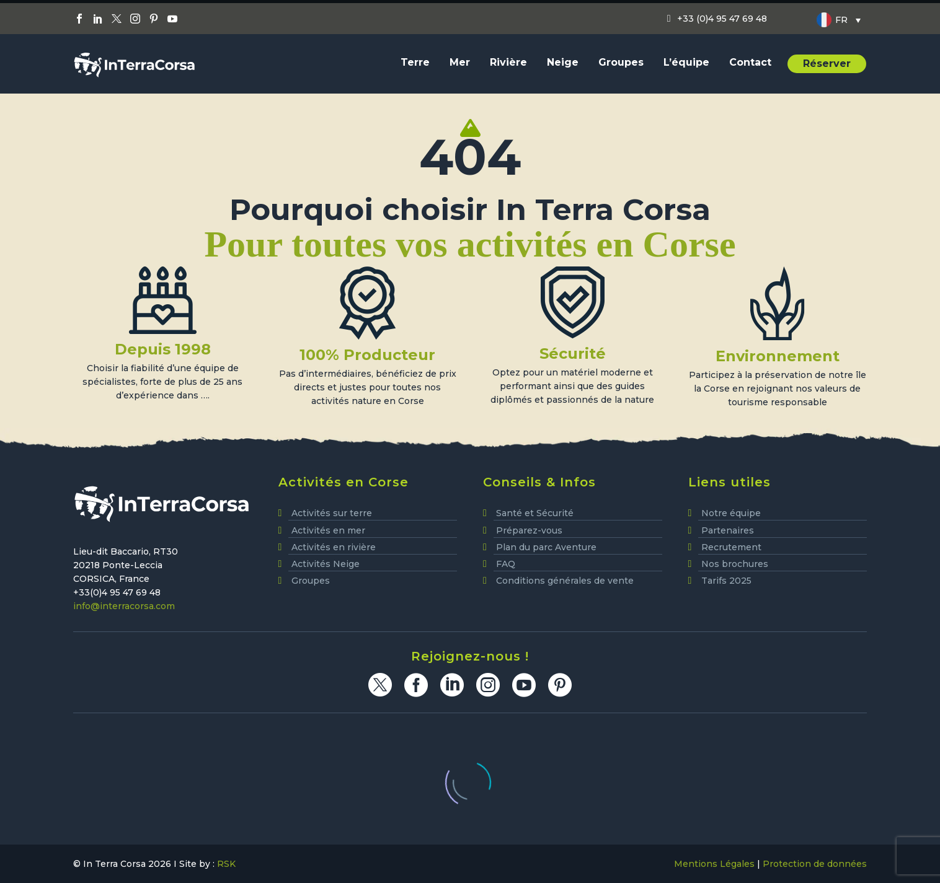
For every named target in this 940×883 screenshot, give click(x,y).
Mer (460, 62)
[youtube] (524, 684)
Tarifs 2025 (726, 580)
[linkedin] (452, 684)
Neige (563, 62)
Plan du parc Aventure (546, 547)
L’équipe (686, 62)
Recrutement (731, 547)
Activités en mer (328, 530)
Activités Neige (325, 563)
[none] (838, 19)
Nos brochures (734, 563)
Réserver (827, 63)
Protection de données (815, 863)
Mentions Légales (714, 863)
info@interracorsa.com (124, 606)
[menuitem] (838, 19)
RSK (226, 863)
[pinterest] (560, 684)
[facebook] (416, 684)
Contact (750, 62)
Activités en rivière (333, 547)
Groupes (621, 62)
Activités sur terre (331, 513)
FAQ (505, 563)
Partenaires (727, 530)
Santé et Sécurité (535, 513)
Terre (415, 62)
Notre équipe (731, 513)
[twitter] (380, 684)
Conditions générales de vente (565, 580)
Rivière (508, 62)
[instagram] (488, 684)
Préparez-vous (529, 530)
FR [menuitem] (841, 19)
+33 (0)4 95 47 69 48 (722, 18)
